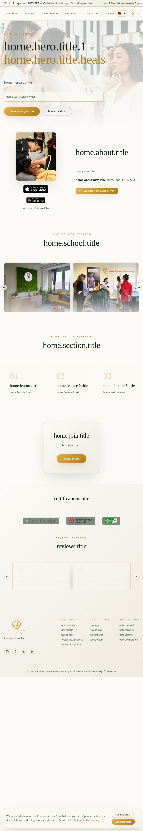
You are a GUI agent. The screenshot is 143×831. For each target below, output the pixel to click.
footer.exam (96, 639)
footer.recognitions (72, 644)
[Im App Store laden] (35, 189)
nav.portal (92, 13)
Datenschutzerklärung (86, 820)
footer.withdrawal (128, 639)
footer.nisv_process (72, 639)
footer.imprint (126, 625)
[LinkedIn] (32, 651)
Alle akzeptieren (123, 821)
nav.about (67, 630)
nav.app (109, 13)
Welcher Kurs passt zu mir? (96, 190)
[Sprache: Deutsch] (121, 13)
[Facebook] (15, 651)
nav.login (95, 625)
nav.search (30, 13)
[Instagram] (7, 651)
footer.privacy (126, 630)
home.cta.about (57, 111)
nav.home (12, 13)
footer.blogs (96, 634)
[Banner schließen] (139, 3)
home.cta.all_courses (22, 111)
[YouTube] (24, 651)
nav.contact (72, 13)
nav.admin (96, 630)
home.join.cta (71, 458)
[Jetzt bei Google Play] (35, 200)
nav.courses (51, 13)
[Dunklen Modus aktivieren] (133, 13)
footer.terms (125, 634)
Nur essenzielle (122, 814)
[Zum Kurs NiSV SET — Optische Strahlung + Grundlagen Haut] (71, 3)
